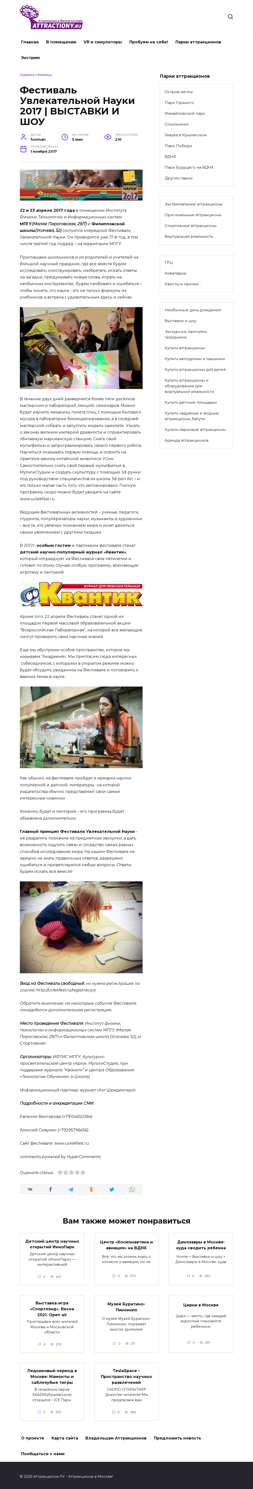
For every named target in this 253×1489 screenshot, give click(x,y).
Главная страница (36, 75)
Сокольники (177, 124)
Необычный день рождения (193, 310)
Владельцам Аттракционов (115, 1435)
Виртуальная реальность (189, 236)
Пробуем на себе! (148, 42)
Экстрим (30, 57)
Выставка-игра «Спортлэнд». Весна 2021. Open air (52, 1307)
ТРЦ (169, 262)
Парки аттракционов (198, 42)
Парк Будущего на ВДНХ (189, 167)
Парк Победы (178, 145)
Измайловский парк (185, 113)
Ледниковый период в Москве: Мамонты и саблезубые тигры (52, 1374)
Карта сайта (65, 1435)
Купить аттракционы (185, 348)
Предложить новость (177, 1435)
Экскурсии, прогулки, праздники (186, 334)
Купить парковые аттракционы (195, 429)
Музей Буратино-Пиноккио (126, 1306)
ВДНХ (170, 156)
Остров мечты (179, 91)
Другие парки (179, 178)
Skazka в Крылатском (186, 135)
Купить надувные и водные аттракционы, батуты (192, 416)
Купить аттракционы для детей (195, 369)
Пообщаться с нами (43, 1451)
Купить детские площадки (191, 402)
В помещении (61, 42)
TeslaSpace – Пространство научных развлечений (126, 1374)
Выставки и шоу (180, 320)
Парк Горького (179, 102)
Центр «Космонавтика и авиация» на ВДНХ (126, 1244)
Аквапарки (175, 273)
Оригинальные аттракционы (193, 215)
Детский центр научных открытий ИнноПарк (52, 1244)
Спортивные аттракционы (190, 225)
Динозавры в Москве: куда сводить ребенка (201, 1244)
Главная (30, 42)
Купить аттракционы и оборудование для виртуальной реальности (189, 386)
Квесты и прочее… (183, 284)
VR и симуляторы (103, 42)
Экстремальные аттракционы (194, 204)
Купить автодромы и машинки (195, 358)
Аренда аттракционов (187, 440)
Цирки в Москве (201, 1303)
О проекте (32, 1435)
